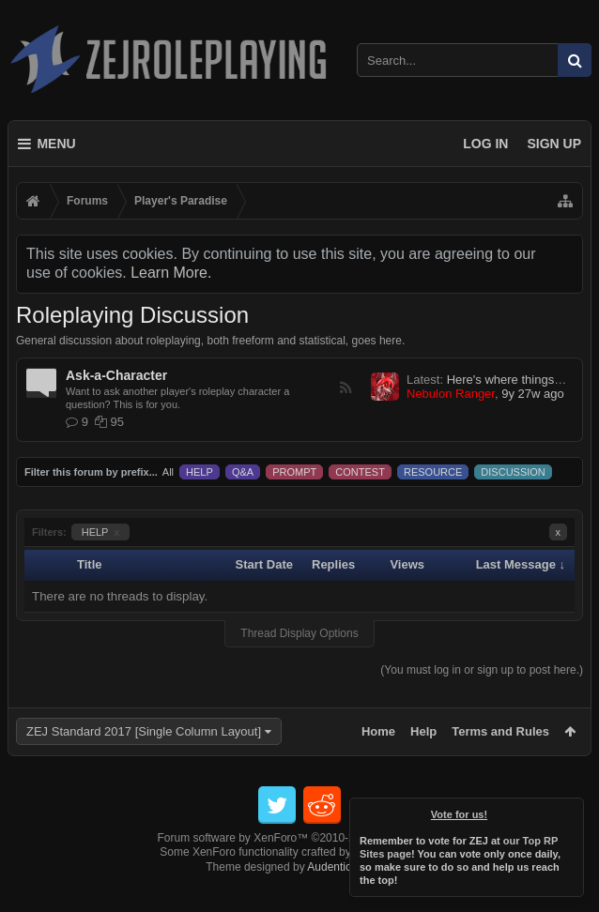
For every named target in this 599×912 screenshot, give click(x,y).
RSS (345, 387)
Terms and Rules (500, 731)
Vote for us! (459, 814)
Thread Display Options (299, 633)
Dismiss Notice (570, 810)
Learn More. (171, 273)
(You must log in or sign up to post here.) (481, 669)
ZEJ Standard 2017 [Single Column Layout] (143, 731)
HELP (101, 532)
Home (378, 731)
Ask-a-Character (116, 375)
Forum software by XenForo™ (300, 867)
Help (423, 731)
